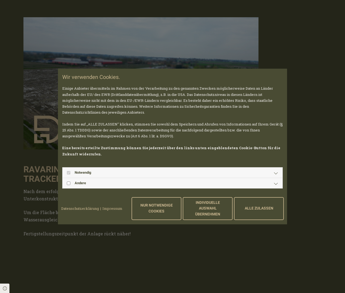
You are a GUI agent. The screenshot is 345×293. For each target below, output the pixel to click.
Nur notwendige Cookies (156, 208)
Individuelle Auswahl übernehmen (207, 208)
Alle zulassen (259, 208)
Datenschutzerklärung (80, 208)
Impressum (112, 208)
